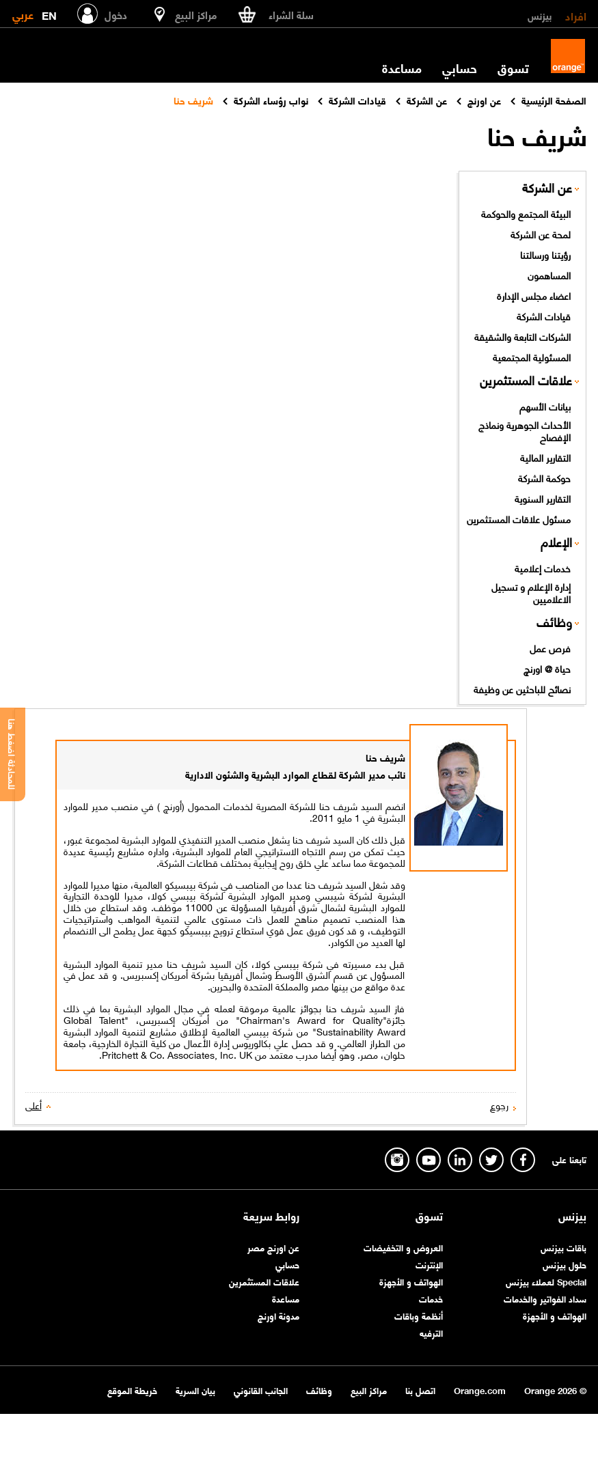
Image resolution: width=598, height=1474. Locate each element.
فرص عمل (550, 647)
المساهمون (549, 274)
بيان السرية (195, 1389)
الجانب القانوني (261, 1389)
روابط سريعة (271, 1215)
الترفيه (431, 1332)
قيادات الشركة (544, 315)
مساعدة (402, 67)
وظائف (554, 622)
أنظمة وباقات (418, 1315)
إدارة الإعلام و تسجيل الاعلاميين (531, 592)
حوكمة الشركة (544, 477)
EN (49, 12)
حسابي (459, 67)
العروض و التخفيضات (403, 1246)
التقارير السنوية (543, 498)
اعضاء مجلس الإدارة (534, 295)
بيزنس (540, 15)
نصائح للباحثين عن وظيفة (522, 688)
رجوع (499, 1105)
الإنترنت (429, 1264)
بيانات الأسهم (545, 406)
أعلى (33, 1105)
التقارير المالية (545, 457)
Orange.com (480, 1389)
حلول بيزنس (564, 1264)
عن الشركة (547, 187)
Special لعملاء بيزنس (546, 1281)
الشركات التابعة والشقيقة (522, 336)
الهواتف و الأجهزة (554, 1315)
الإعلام (556, 542)
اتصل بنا (420, 1389)
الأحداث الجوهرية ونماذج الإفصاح (524, 430)
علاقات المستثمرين (526, 380)
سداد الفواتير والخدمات (545, 1298)
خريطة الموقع (132, 1389)
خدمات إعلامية (543, 567)
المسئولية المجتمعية (532, 356)
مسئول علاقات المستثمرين (519, 518)
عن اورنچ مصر (273, 1246)
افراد (575, 15)
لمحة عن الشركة (541, 233)
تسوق (513, 67)
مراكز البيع (369, 1389)
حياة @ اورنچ (547, 668)
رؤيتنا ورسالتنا (545, 254)
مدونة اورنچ (278, 1315)
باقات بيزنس (563, 1246)
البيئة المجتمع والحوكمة (526, 213)
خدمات (431, 1298)
